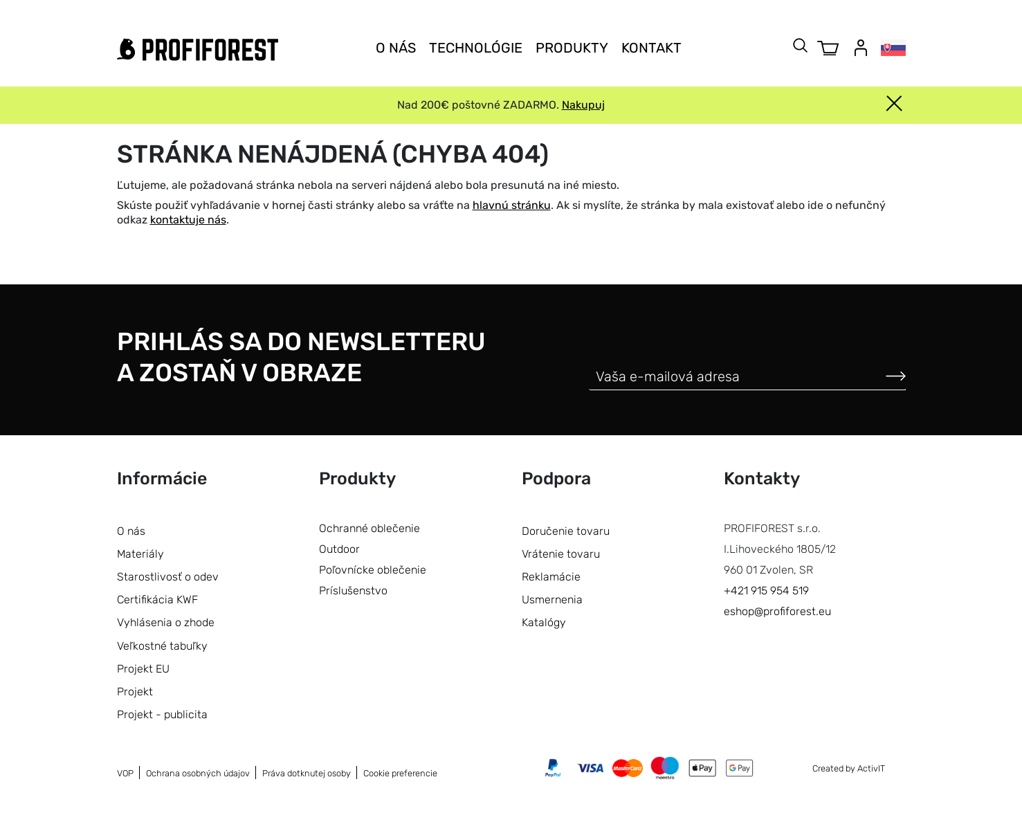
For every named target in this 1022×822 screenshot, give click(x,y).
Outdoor (339, 549)
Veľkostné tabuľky (162, 645)
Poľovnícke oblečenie (372, 569)
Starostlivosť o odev (168, 576)
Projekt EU (143, 668)
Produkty (572, 47)
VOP (125, 773)
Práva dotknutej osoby (306, 773)
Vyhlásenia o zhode (166, 622)
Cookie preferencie (400, 773)
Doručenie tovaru (566, 531)
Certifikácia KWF (157, 599)
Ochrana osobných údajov (198, 773)
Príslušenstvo (353, 590)
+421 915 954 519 (766, 590)
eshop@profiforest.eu (777, 611)
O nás (396, 47)
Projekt (135, 691)
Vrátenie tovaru (561, 553)
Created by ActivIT (848, 768)
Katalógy (544, 622)
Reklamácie (551, 576)
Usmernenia (552, 599)
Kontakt (651, 47)
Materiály (140, 553)
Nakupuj (583, 104)
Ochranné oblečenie (369, 528)
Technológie (475, 47)
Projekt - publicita (162, 714)
